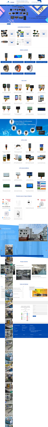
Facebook (29, 313)
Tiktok (28, 320)
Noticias (24, 334)
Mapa (14, 329)
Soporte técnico (15, 331)
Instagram (29, 317)
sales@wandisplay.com (24, 313)
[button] (22, 22)
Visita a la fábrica (16, 334)
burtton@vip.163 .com (24, 317)
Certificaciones (23, 330)
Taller (22, 329)
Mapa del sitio (31, 334)
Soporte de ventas (16, 330)
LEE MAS (12, 42)
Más (23, 286)
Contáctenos (40, 334)
